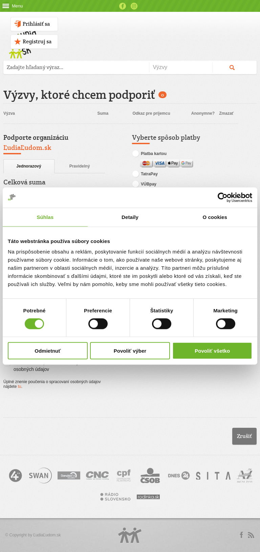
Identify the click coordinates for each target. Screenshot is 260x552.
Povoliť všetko (212, 351)
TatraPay (145, 174)
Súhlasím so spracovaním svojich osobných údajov (43, 365)
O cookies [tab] (214, 217)
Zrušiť (244, 436)
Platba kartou (149, 154)
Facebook (122, 6)
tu (19, 386)
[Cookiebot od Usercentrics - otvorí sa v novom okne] (222, 197)
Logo (130, 535)
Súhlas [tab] (45, 217)
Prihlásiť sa (36, 23)
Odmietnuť (48, 351)
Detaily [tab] (130, 217)
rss (251, 535)
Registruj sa (37, 41)
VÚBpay (144, 184)
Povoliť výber (130, 351)
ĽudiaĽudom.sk (47, 535)
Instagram (134, 6)
